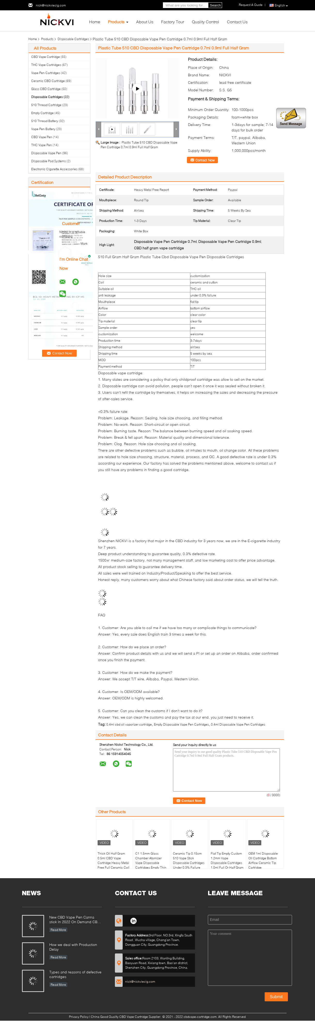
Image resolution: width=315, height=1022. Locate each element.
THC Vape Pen (41, 145)
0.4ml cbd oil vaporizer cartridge (129, 724)
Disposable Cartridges (73, 39)
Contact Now (205, 160)
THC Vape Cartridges (46, 65)
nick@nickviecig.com (51, 5)
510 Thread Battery (44, 121)
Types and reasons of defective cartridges (75, 974)
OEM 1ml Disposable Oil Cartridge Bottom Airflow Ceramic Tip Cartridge (263, 860)
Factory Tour (172, 21)
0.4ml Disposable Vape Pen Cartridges (238, 724)
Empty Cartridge (42, 113)
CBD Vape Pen (41, 137)
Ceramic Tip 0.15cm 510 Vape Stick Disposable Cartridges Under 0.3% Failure (188, 860)
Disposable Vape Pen (46, 153)
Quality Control (205, 21)
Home (94, 21)
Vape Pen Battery (43, 129)
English (281, 5)
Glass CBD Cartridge (46, 89)
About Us (144, 21)
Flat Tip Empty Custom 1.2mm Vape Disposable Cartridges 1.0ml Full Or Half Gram (227, 860)
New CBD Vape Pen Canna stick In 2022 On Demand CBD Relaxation (74, 920)
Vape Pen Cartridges (45, 73)
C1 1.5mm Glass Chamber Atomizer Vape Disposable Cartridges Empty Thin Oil (150, 863)
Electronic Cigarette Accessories (54, 169)
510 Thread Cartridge (46, 105)
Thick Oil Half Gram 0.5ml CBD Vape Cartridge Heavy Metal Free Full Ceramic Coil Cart (113, 863)
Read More (58, 930)
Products (116, 21)
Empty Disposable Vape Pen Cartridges (181, 724)
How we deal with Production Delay (73, 946)
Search (215, 5)
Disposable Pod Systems (48, 161)
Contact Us (237, 21)
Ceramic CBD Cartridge (48, 81)
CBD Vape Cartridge (45, 57)
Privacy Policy (79, 1017)
